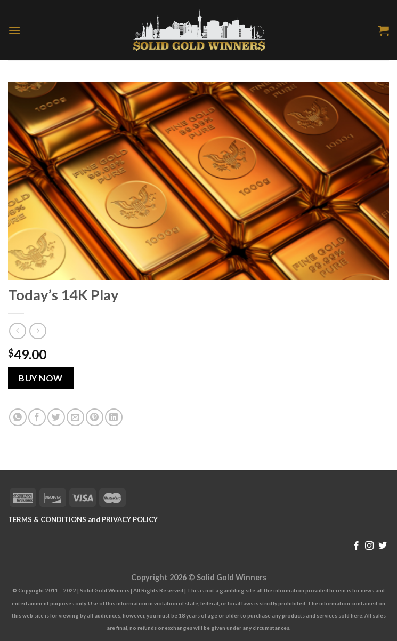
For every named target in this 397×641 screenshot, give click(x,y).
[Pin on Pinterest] (94, 417)
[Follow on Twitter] (382, 546)
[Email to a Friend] (75, 417)
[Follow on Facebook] (356, 546)
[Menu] (14, 30)
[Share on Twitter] (56, 417)
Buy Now (40, 378)
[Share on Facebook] (37, 417)
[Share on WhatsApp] (18, 417)
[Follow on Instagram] (369, 546)
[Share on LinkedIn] (114, 417)
